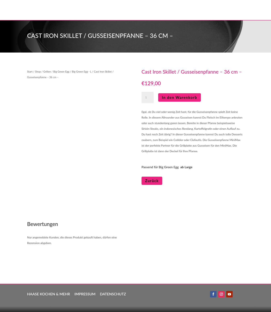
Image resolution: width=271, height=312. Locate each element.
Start (30, 71)
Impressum (84, 293)
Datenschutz (113, 293)
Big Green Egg (61, 71)
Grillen (47, 71)
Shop (38, 71)
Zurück (152, 180)
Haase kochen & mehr (48, 293)
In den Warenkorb (179, 97)
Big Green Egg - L (81, 71)
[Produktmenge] (148, 97)
